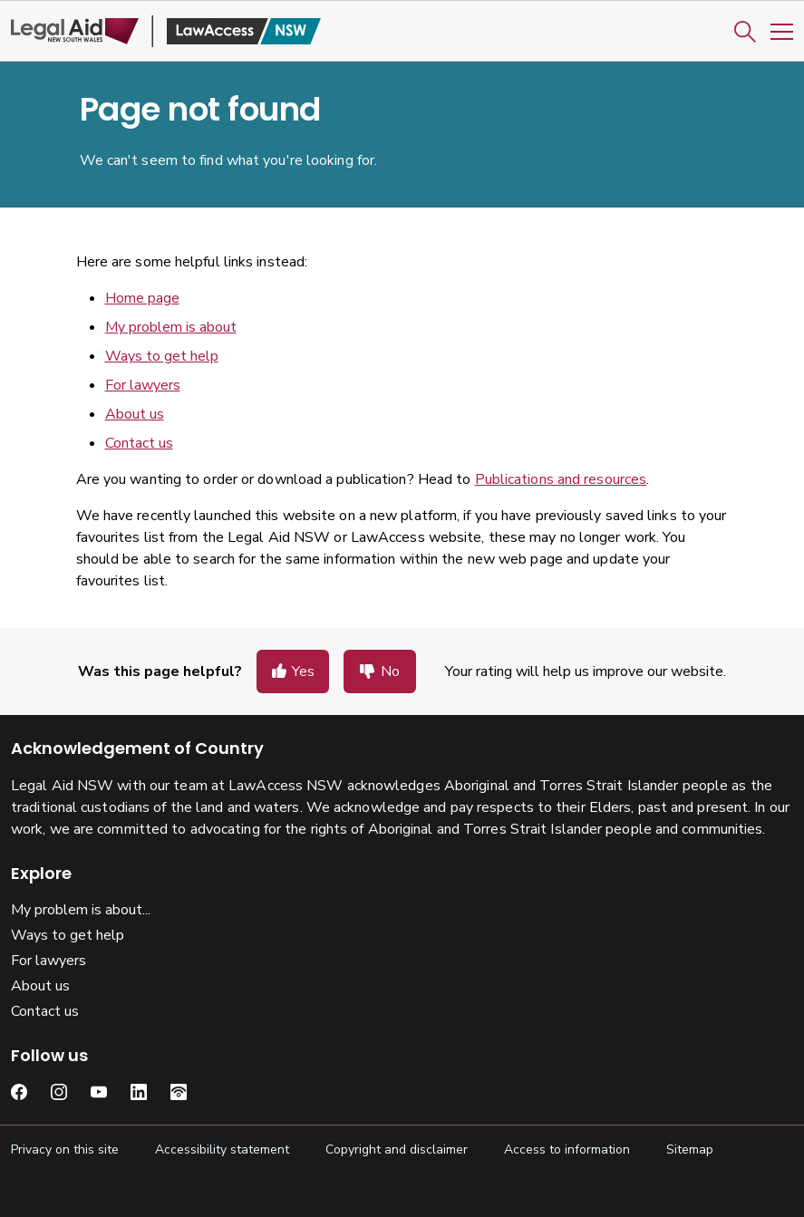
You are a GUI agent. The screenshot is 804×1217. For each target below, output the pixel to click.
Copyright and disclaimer (396, 1149)
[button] (745, 32)
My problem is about (171, 327)
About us (134, 414)
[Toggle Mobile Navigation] (781, 31)
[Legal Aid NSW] (166, 31)
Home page (142, 298)
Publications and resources (561, 479)
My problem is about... (80, 910)
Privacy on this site (65, 1149)
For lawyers (142, 385)
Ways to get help (161, 356)
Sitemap (689, 1149)
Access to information (567, 1149)
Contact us (139, 443)
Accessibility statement (222, 1149)
